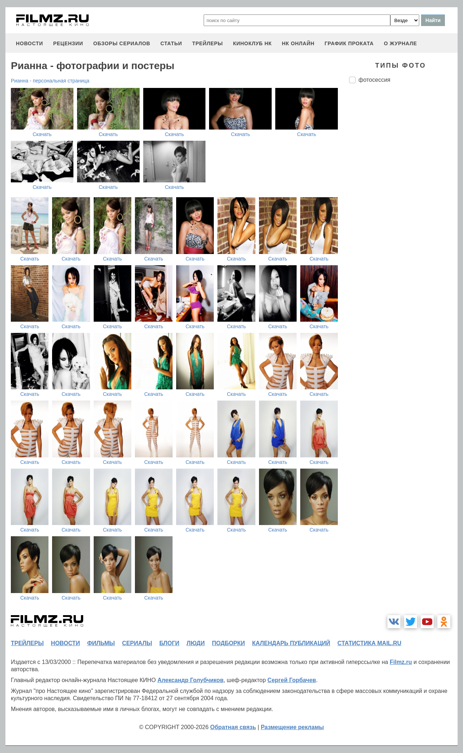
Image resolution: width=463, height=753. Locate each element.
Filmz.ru (401, 662)
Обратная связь (233, 727)
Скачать (42, 134)
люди (196, 643)
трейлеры (207, 43)
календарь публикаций (291, 643)
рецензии (68, 43)
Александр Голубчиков (190, 680)
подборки (228, 643)
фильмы (101, 643)
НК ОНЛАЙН (298, 43)
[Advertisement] (403, 209)
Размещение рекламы (292, 727)
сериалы (137, 643)
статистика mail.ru (369, 643)
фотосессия (374, 80)
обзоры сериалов (121, 43)
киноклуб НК (252, 43)
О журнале (400, 43)
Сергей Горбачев (291, 680)
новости (29, 43)
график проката (349, 43)
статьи (171, 43)
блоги (169, 643)
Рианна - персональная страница (50, 81)
